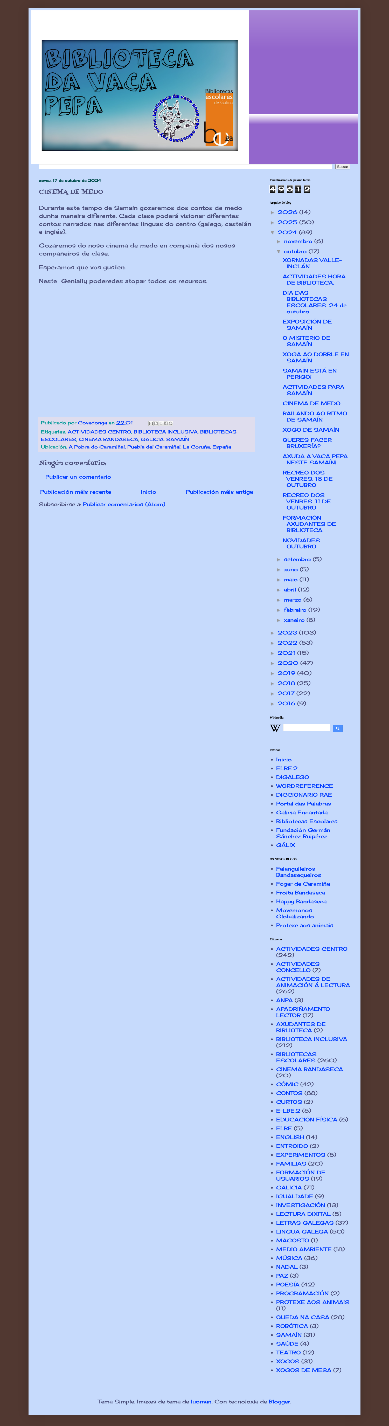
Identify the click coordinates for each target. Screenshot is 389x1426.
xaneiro (295, 620)
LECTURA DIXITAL (303, 1214)
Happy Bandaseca (301, 901)
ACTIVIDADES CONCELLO (298, 967)
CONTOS (289, 1093)
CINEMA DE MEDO (312, 403)
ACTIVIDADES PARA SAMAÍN (313, 390)
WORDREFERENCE (304, 786)
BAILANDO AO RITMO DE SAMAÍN (315, 416)
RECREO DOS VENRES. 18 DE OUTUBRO (308, 478)
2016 (287, 703)
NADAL (287, 1267)
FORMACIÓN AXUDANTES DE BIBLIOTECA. (309, 523)
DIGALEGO (292, 777)
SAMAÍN (177, 439)
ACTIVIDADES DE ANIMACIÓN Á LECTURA (313, 982)
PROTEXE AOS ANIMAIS (313, 1302)
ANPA (284, 1000)
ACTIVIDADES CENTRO (99, 432)
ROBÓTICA (292, 1326)
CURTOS (289, 1102)
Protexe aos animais (305, 925)
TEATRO (288, 1352)
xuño (292, 569)
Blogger (279, 1401)
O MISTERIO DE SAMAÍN (306, 341)
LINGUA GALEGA (302, 1231)
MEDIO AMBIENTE (304, 1249)
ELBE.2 (287, 768)
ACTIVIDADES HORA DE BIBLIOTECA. (314, 279)
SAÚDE (287, 1343)
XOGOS (288, 1361)
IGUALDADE (294, 1196)
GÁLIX (285, 845)
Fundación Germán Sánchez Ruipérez (303, 833)
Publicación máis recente (75, 491)
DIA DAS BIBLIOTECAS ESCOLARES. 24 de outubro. (314, 302)
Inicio (148, 491)
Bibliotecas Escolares (307, 821)
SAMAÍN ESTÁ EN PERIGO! (310, 373)
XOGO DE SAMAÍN (311, 429)
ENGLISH (290, 1137)
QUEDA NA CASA (302, 1317)
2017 (287, 693)
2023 (288, 632)
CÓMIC (287, 1084)
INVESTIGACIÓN (300, 1205)
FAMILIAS (291, 1163)
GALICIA (152, 439)
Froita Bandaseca (300, 892)
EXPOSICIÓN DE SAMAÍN (307, 324)
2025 (288, 222)
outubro (296, 251)
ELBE (284, 1128)
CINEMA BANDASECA (108, 439)
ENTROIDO (292, 1146)
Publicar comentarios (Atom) (124, 504)
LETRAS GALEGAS (305, 1223)
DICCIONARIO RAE (304, 794)
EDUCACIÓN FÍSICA (306, 1119)
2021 (287, 653)
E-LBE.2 (288, 1110)
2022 (288, 642)
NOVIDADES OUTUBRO (301, 543)
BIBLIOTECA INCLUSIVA (166, 432)
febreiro (296, 610)
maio (292, 579)
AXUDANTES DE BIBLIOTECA (301, 1027)
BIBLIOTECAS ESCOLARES (296, 1057)
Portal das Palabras (303, 803)
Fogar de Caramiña (303, 883)
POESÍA (288, 1284)
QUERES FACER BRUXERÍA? (307, 443)
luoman (201, 1401)
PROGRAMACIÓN (302, 1293)
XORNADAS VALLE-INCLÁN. (312, 263)
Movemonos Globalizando (295, 913)
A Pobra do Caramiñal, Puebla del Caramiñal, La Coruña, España (150, 447)
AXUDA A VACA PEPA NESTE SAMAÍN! (315, 459)
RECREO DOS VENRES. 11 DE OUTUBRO (307, 501)
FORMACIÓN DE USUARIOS (300, 1175)
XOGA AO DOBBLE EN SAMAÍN (316, 357)
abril (291, 589)
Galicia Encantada (302, 812)
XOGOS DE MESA (303, 1370)
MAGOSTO (292, 1240)
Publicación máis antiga (219, 491)
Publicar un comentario (78, 476)
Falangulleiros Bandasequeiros (298, 871)
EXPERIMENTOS (300, 1155)
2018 (287, 683)
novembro (299, 241)
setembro (298, 559)
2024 (288, 232)
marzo (293, 599)
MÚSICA (289, 1258)
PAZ (282, 1275)
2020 (289, 663)
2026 (288, 212)
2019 (287, 673)
